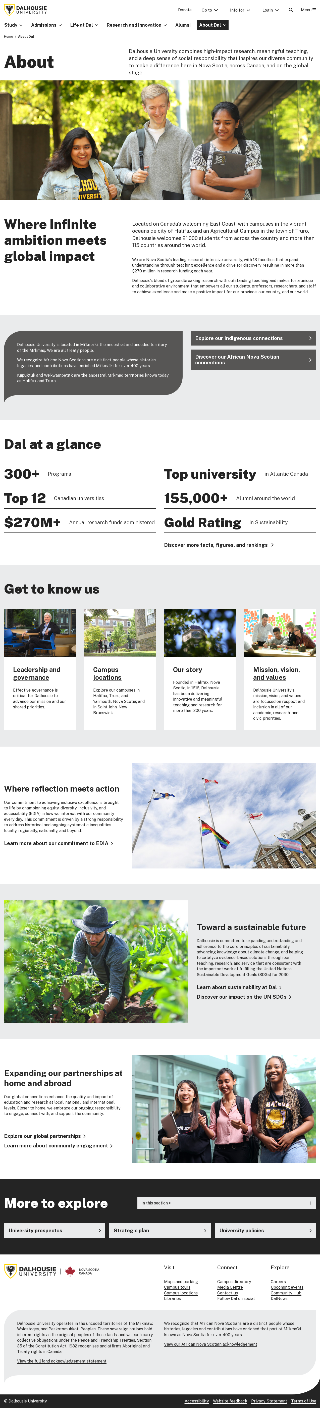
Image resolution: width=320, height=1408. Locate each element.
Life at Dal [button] (81, 25)
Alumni (183, 25)
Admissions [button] (44, 25)
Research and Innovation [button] (134, 25)
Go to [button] (207, 10)
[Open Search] (291, 10)
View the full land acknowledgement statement (61, 1361)
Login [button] (267, 10)
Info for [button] (237, 10)
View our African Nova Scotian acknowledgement (210, 1344)
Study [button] (10, 25)
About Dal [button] (210, 25)
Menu (308, 10)
